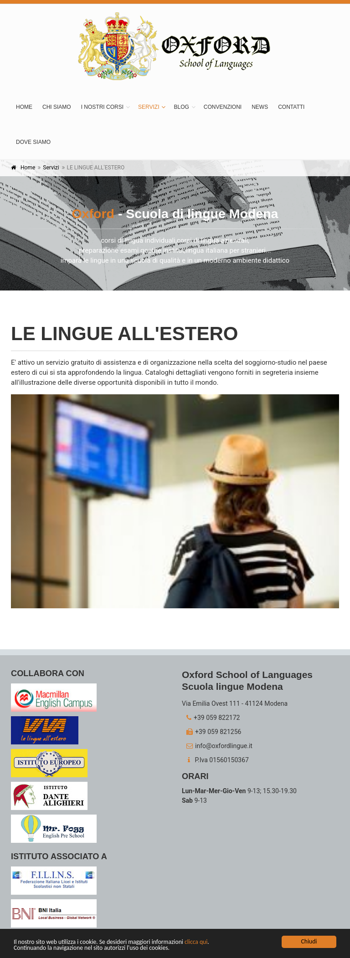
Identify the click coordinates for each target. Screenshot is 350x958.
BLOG (181, 107)
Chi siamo (56, 107)
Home (24, 107)
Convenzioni (223, 107)
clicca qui (196, 942)
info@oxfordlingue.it (217, 745)
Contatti (291, 107)
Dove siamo (33, 142)
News (260, 107)
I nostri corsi (102, 107)
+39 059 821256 (211, 731)
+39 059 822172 (211, 717)
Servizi (148, 107)
